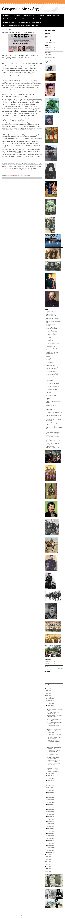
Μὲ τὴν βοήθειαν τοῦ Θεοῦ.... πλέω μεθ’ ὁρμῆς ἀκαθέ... (54, 727)
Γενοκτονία (48, 330)
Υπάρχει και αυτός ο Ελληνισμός (53, 755)
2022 (47, 693)
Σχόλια (47, 49)
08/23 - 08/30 (50, 795)
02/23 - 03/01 (50, 840)
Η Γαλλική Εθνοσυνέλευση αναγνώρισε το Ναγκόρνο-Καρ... (54, 723)
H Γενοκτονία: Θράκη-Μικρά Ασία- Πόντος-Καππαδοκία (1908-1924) (20, 25)
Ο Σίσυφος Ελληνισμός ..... (52, 732)
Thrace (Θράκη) (49, 444)
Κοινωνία (48, 355)
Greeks (47, 424)
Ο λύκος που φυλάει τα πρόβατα (53, 743)
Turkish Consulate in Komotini (52, 447)
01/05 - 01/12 (50, 852)
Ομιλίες (47, 377)
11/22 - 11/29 (50, 773)
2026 (47, 686)
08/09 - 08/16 (50, 799)
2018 (47, 856)
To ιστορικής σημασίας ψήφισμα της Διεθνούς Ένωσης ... (54, 748)
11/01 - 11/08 (50, 778)
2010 (47, 869)
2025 (47, 688)
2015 (47, 861)
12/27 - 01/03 (50, 698)
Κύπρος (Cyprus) (49, 362)
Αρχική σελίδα (6, 15)
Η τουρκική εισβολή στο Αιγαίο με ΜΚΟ (54, 734)
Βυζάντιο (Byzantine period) (51, 328)
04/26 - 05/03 (50, 824)
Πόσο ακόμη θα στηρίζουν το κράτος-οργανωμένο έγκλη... (54, 738)
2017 (47, 857)
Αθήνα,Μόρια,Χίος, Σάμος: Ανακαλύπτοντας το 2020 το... (53, 769)
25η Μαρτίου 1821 (49, 314)
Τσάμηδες (48, 398)
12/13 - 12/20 (50, 701)
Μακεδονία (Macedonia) (50, 367)
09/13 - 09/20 (50, 790)
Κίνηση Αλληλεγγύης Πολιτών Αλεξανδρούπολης (52, 353)
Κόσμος (47, 356)
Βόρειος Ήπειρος (7, 18)
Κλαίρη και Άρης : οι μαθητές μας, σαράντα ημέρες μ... (53, 707)
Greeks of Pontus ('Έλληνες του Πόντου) (54, 427)
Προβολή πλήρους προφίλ (50, 57)
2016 (47, 859)
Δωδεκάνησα (48, 336)
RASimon (36, 915)
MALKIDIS (48, 54)
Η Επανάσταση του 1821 (28, 18)
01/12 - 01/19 (50, 850)
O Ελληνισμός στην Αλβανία (51, 436)
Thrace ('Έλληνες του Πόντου (52, 443)
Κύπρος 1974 (48, 364)
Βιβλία (47, 325)
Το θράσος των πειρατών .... (52, 717)
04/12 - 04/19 (50, 828)
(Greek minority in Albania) (51, 311)
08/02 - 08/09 (50, 801)
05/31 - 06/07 (50, 816)
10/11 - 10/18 (50, 783)
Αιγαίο (17, 18)
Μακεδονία (40, 18)
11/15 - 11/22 (50, 775)
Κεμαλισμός (48, 351)
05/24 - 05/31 (50, 818)
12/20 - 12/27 (50, 700)
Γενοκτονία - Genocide (50, 331)
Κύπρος (47, 361)
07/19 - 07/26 (50, 804)
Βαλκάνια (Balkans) (50, 324)
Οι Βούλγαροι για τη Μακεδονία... (53, 771)
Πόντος (47, 384)
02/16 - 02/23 (50, 842)
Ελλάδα (47, 337)
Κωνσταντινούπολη (50, 365)
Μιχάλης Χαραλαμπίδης (53, 15)
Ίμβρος (47, 349)
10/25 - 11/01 (50, 780)
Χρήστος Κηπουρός (50, 399)
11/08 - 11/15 (50, 777)
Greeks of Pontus (49, 426)
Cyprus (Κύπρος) (49, 413)
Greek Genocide (49, 417)
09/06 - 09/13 (50, 792)
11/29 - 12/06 (50, 705)
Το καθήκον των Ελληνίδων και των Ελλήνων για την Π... (54, 730)
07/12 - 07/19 (50, 806)
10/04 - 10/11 (50, 785)
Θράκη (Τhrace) (49, 346)
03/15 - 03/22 (50, 835)
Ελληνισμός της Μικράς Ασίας (52, 343)
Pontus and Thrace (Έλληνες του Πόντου (54, 440)
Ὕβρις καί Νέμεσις (50, 735)
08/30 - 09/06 (50, 794)
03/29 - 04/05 (50, 831)
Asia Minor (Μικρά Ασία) (51, 405)
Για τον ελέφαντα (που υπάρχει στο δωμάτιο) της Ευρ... (54, 745)
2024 (47, 690)
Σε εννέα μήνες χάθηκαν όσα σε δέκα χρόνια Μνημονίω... (54, 716)
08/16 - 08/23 (50, 797)
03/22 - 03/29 (50, 833)
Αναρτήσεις (48, 47)
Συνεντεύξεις (48, 392)
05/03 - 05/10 (50, 823)
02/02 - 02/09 (50, 845)
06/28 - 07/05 (50, 809)
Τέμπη (47, 393)
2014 (47, 863)
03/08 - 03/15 (50, 836)
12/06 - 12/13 (50, 703)
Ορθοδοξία (48, 378)
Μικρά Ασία (48, 370)
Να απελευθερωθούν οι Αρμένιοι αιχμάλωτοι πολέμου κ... (53, 751)
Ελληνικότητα (48, 340)
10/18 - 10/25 (50, 782)
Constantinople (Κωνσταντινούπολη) (53, 412)
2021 (47, 695)
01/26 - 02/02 (50, 847)
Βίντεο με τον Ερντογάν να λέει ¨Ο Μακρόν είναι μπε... (53, 713)
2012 (47, 866)
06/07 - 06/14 (50, 814)
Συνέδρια (48, 390)
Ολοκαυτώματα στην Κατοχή (51, 376)
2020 (47, 697)
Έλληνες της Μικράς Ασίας (51, 339)
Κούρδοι (47, 358)
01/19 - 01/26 (50, 848)
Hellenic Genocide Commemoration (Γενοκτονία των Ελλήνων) (53, 433)
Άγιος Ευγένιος (49, 317)
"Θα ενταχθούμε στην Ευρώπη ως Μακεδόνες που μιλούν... (53, 754)
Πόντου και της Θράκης (50, 387)
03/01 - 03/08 (50, 838)
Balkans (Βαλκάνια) (50, 409)
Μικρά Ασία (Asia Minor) (51, 371)
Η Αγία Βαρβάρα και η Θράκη (53, 725)
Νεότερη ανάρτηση (7, 181)
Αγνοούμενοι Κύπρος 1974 (51, 318)
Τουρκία (47, 396)
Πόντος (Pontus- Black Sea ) (51, 386)
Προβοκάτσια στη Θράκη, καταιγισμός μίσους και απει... (54, 764)
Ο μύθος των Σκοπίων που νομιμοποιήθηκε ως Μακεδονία (53, 741)
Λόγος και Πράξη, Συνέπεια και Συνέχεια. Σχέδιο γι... (53, 758)
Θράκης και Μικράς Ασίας (51, 348)
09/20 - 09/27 (50, 788)
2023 (47, 691)
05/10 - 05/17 (50, 821)
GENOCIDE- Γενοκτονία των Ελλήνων (53, 415)
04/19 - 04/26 (50, 826)
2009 (47, 871)
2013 (47, 864)
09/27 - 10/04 (50, 787)
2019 (47, 854)
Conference (48, 410)
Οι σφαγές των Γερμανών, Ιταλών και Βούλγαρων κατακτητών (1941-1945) (22, 22)
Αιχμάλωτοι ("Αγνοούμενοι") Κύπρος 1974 (54, 321)
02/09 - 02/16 (50, 843)
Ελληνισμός (48, 342)
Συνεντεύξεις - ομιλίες (28, 15)
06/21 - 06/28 (50, 811)
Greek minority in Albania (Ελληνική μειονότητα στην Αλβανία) (53, 422)
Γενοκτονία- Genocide (50, 334)
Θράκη (47, 345)
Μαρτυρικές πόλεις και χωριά (51, 368)
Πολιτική (47, 381)
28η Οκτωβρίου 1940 (50, 315)
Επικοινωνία (17, 15)
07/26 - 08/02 (50, 802)
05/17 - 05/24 (50, 819)
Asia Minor (48, 403)
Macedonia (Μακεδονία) (50, 435)
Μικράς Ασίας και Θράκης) (51, 373)
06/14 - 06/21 (50, 812)
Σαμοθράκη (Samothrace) (51, 389)
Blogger (43, 915)
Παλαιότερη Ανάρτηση (36, 181)
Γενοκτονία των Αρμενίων (51, 333)
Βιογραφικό (41, 15)
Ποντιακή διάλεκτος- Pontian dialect (53, 383)
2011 (47, 868)
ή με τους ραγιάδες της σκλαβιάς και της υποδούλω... (54, 720)
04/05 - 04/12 (50, 830)
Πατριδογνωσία (49, 380)
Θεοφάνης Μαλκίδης (20, 9)
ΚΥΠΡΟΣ (48, 359)
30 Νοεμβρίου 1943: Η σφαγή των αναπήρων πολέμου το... (53, 761)
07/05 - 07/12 (50, 807)
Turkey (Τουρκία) (49, 446)
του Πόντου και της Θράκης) (51, 395)
